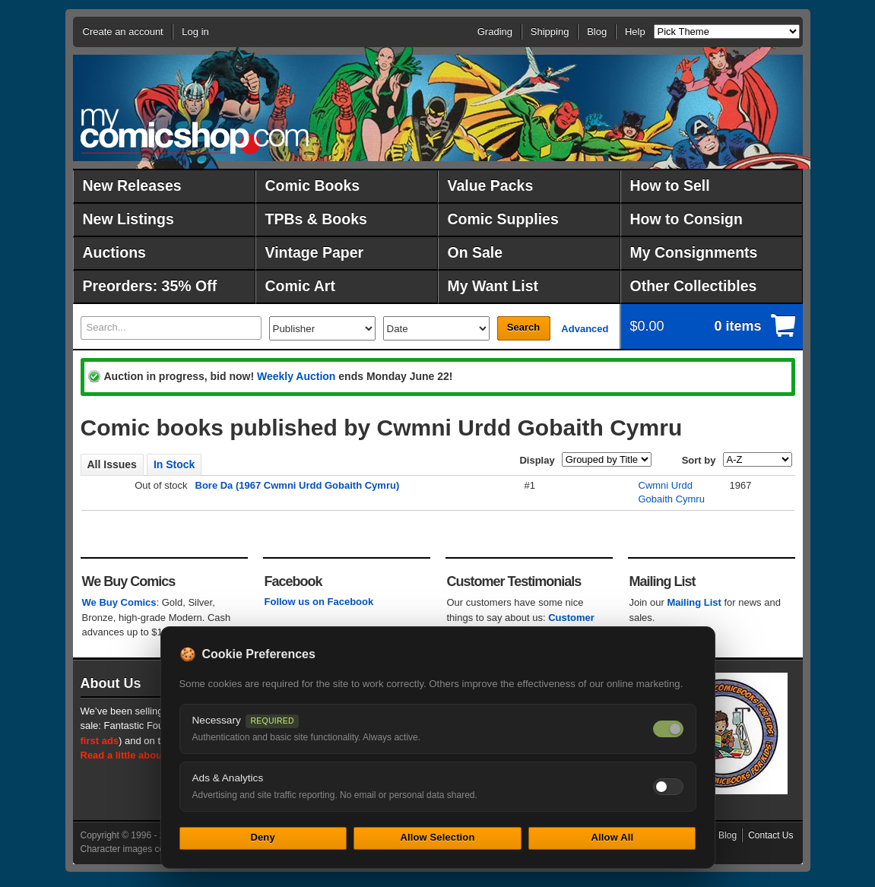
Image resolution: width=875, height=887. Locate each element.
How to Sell (670, 185)
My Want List (493, 285)
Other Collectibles (693, 285)
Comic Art (300, 285)
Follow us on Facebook (319, 601)
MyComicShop (195, 131)
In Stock (174, 464)
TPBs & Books (316, 219)
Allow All (612, 837)
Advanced (584, 329)
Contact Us (770, 835)
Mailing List (694, 602)
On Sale (475, 252)
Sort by (699, 460)
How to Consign (686, 219)
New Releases (132, 185)
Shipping (550, 31)
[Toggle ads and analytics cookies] (668, 786)
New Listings (128, 219)
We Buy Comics (119, 602)
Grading (494, 31)
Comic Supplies (503, 219)
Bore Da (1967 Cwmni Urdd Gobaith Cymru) (297, 485)
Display (536, 460)
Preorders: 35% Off (150, 285)
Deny (262, 837)
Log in (195, 31)
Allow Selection (437, 837)
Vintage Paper (314, 252)
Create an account (123, 31)
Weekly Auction (296, 376)
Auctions (114, 252)
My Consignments (694, 252)
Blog (597, 31)
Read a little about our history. (151, 755)
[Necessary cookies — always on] (668, 729)
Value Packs (491, 185)
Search (523, 327)
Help (635, 31)
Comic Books (312, 185)
